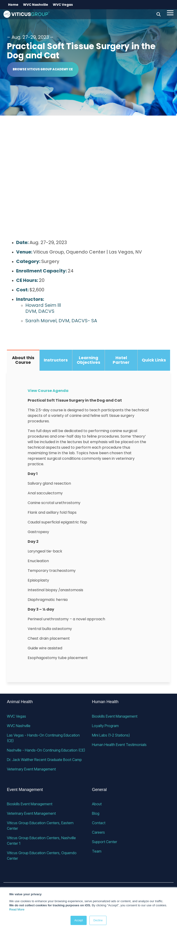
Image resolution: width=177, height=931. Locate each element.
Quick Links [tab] (154, 360)
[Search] (159, 14)
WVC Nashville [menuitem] (35, 4)
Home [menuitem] (13, 4)
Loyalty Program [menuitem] (105, 725)
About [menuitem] (97, 804)
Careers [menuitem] (98, 832)
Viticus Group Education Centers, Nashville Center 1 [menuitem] (42, 841)
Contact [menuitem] (98, 823)
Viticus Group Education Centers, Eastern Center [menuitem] (40, 826)
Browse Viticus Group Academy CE (43, 69)
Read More (16, 909)
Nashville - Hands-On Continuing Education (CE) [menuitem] (46, 750)
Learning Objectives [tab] (88, 360)
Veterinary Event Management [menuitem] (31, 769)
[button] (170, 12)
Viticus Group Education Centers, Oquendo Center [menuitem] (42, 855)
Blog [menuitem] (95, 813)
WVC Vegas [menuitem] (63, 4)
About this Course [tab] (23, 360)
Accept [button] (78, 920)
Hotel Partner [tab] (121, 360)
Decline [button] (98, 920)
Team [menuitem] (96, 851)
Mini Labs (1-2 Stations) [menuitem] (111, 735)
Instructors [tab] (56, 360)
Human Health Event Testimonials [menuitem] (119, 744)
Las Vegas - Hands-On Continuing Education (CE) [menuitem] (44, 738)
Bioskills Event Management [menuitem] (114, 716)
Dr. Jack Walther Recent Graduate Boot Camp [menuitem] (44, 759)
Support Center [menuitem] (104, 841)
